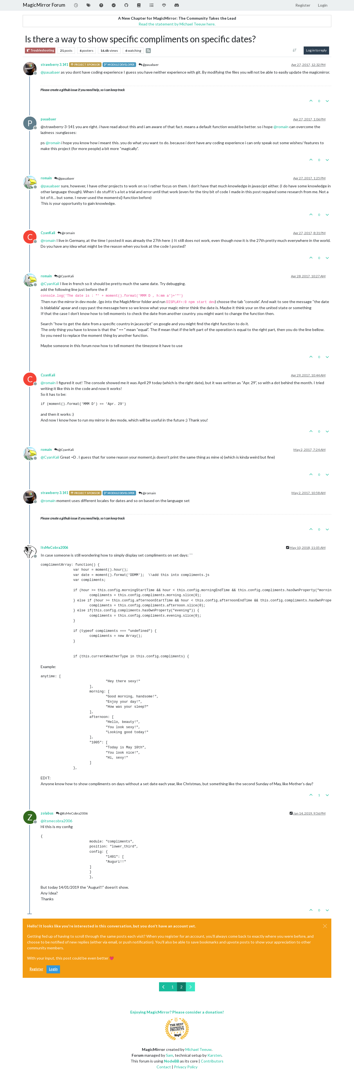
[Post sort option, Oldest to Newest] (294, 50)
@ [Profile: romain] (281, 126)
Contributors (212, 1061)
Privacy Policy (185, 1066)
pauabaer (48, 119)
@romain (66, 233)
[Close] (325, 926)
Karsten (214, 1055)
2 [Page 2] (181, 986)
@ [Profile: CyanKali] (50, 283)
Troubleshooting (40, 50)
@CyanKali (64, 276)
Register (36, 969)
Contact (164, 1066)
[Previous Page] (163, 986)
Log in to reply (316, 50)
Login (53, 969)
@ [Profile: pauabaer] (50, 72)
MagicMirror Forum (44, 5)
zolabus (47, 813)
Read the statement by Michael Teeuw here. (177, 24)
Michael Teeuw (198, 1049)
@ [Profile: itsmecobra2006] (56, 820)
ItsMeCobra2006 (54, 548)
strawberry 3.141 (54, 65)
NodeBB (171, 1061)
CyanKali (48, 233)
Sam (169, 1055)
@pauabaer (149, 65)
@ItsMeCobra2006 (72, 813)
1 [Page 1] (172, 986)
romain (46, 178)
